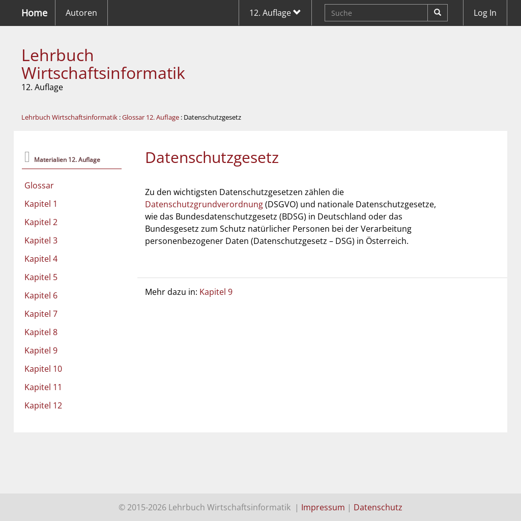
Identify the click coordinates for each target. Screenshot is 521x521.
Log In (485, 12)
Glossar (39, 185)
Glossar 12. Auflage (150, 117)
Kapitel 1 (40, 203)
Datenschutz (378, 507)
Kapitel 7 (40, 313)
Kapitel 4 (40, 258)
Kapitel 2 (40, 222)
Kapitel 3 (40, 240)
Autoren (81, 12)
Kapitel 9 (40, 350)
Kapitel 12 (43, 405)
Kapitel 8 (40, 332)
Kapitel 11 (43, 387)
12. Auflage (275, 12)
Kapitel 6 (40, 295)
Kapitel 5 (40, 277)
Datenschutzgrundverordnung (204, 204)
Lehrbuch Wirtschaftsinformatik (103, 64)
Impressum (323, 507)
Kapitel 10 (43, 368)
